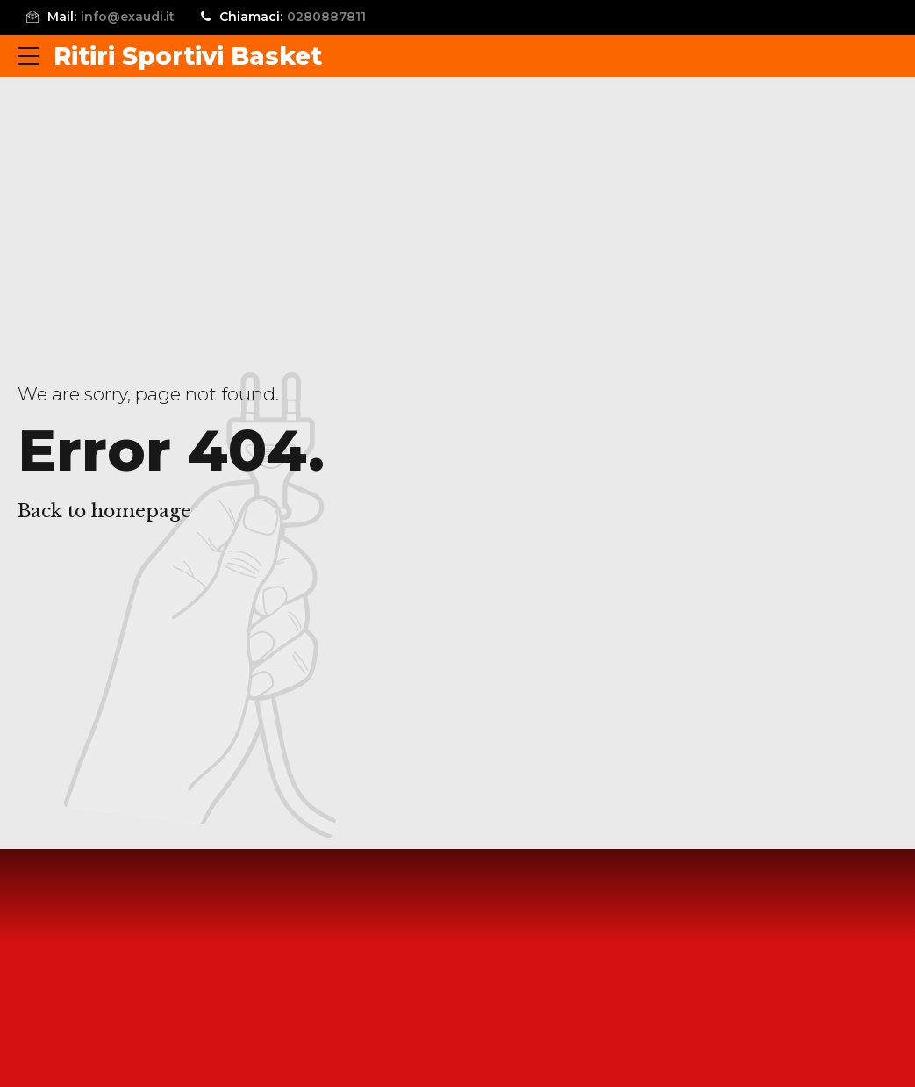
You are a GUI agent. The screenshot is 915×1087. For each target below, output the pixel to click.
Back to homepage (104, 511)
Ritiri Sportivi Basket (188, 56)
